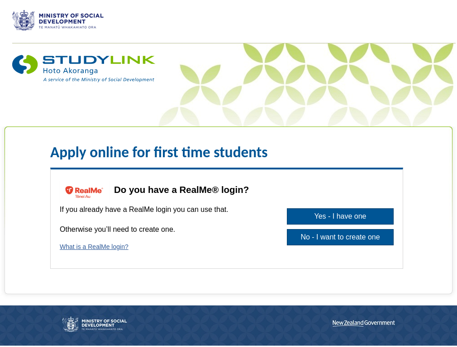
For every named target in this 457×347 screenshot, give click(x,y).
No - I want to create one (340, 237)
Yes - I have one (340, 216)
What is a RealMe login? (94, 246)
